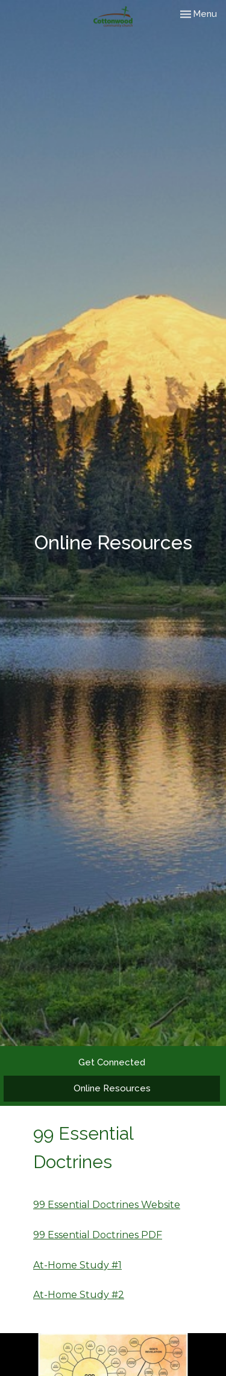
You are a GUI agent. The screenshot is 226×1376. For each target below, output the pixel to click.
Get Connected (111, 1062)
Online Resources (112, 1088)
